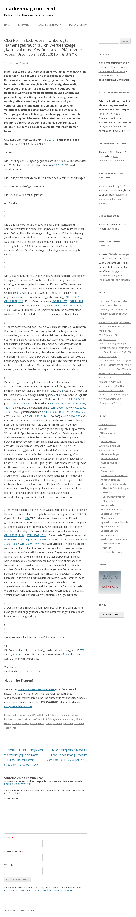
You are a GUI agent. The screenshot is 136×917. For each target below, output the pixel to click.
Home (7, 25)
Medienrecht (107, 505)
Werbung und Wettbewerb (115, 539)
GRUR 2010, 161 (38, 416)
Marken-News (106, 449)
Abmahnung (68, 719)
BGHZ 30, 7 (72, 297)
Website (8, 865)
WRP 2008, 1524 (36, 535)
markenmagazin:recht (29, 8)
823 (36, 144)
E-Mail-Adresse (14, 851)
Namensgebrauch (63, 723)
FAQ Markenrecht (108, 432)
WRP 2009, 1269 (76, 412)
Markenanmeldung (109, 186)
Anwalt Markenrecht (49, 25)
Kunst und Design (110, 479)
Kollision (74, 715)
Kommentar (11, 798)
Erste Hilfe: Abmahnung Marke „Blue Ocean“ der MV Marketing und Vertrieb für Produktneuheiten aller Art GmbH (115, 309)
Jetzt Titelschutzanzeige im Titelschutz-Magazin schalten (114, 275)
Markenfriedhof (109, 458)
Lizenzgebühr (29, 723)
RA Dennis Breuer (57, 715)
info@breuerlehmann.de (18, 706)
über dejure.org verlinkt (17, 783)
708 (82, 650)
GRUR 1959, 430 (13, 301)
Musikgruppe (45, 723)
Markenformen (111, 501)
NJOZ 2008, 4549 (36, 539)
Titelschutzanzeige (119, 254)
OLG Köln (79, 723)
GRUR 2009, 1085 (57, 305)
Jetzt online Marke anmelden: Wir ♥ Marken (113, 199)
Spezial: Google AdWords (114, 522)
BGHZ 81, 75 (59, 301)
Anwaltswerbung (112, 543)
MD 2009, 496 (35, 420)
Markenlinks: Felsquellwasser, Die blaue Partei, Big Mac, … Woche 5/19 (115, 326)
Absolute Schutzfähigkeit (116, 488)
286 (27, 518)
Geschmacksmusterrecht (114, 475)
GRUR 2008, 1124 (60, 403)
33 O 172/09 (61, 165)
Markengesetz (108, 441)
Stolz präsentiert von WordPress (20, 910)
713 (15, 654)
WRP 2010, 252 (71, 416)
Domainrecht (108, 471)
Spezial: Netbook (110, 526)
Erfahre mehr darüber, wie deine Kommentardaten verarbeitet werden (42, 889)
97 (48, 637)
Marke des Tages (110, 454)
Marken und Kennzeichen (18, 719)
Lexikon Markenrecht (110, 445)
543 (67, 654)
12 (14, 144)
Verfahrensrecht (110, 535)
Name (8, 837)
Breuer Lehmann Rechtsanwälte (36, 689)
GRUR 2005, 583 (76, 399)
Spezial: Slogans (109, 530)
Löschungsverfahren (114, 496)
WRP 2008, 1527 (60, 407)
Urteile (102, 467)
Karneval (16, 723)
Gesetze (103, 437)
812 (20, 144)
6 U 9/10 (49, 139)
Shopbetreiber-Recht (112, 509)
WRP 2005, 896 (21, 403)
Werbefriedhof (109, 462)
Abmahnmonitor (107, 424)
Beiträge (103, 428)
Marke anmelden (78, 25)
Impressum (24, 25)
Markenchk (113, 228)
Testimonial (10, 727)
